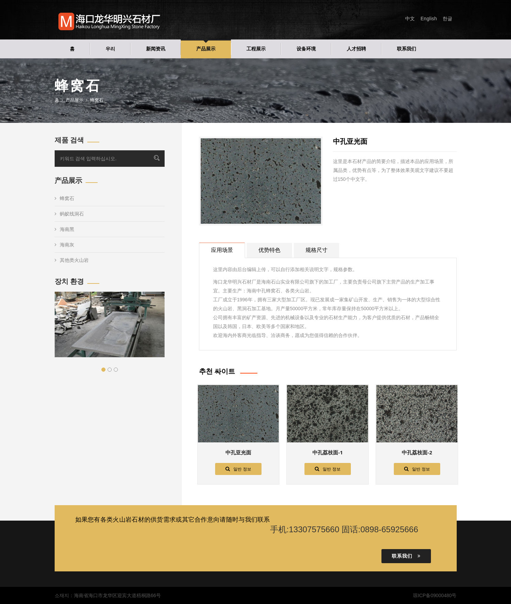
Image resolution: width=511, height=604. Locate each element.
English (429, 18)
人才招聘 (356, 48)
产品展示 (205, 48)
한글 (448, 18)
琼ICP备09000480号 (435, 595)
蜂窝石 (64, 198)
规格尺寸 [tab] (316, 250)
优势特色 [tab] (269, 250)
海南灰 (64, 244)
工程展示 (256, 48)
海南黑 (64, 229)
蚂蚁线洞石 (69, 214)
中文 (410, 18)
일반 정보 (238, 469)
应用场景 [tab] (222, 250)
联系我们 (406, 48)
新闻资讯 (155, 48)
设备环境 (306, 48)
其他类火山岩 (72, 260)
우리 (110, 48)
